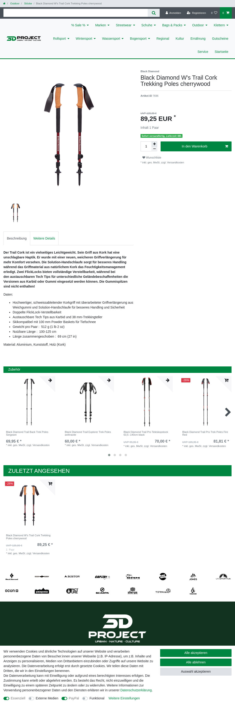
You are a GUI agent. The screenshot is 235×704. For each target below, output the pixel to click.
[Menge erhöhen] (154, 144)
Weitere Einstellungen (124, 698)
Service (202, 52)
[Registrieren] (196, 13)
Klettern (219, 25)
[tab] (16, 238)
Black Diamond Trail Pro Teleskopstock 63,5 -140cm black (145, 433)
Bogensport (138, 38)
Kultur (180, 38)
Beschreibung (17, 238)
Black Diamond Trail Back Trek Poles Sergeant (27, 433)
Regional (162, 38)
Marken (100, 25)
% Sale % (78, 25)
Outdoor (14, 3)
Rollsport (59, 38)
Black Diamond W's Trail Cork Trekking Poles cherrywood (28, 536)
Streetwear (124, 25)
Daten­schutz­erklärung (136, 690)
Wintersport (84, 38)
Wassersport (111, 38)
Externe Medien (47, 698)
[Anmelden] (173, 13)
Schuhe (146, 25)
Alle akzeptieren (195, 653)
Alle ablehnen (196, 662)
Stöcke (28, 3)
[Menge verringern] (154, 149)
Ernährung (198, 38)
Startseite (221, 52)
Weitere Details (44, 238)
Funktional (96, 698)
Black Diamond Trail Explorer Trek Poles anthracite (88, 433)
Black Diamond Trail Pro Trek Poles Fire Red (205, 433)
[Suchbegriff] (75, 13)
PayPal (74, 698)
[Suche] (153, 13)
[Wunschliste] (214, 13)
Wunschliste (151, 157)
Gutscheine (220, 38)
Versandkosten (175, 162)
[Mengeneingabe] (146, 146)
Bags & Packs (172, 25)
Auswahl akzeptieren (196, 671)
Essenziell (18, 698)
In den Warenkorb (205, 146)
